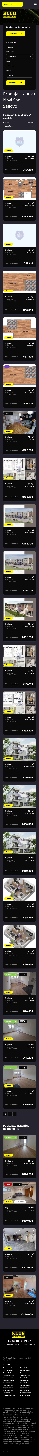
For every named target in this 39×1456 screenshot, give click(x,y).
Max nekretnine (25, 1385)
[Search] (20, 4)
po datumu (9, 126)
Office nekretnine (8, 1375)
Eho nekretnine (24, 1378)
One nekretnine (24, 1390)
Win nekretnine (24, 1380)
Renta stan (6, 1392)
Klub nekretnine (8, 1378)
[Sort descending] (32, 126)
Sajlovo (10, 75)
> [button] (14, 1114)
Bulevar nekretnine (26, 1373)
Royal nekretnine (8, 1373)
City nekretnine (24, 1368)
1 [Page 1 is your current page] (9, 1114)
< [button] (5, 1114)
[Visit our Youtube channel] (17, 1341)
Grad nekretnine (8, 1368)
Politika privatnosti (11, 1344)
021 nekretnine (7, 1370)
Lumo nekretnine (25, 1395)
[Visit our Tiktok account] (29, 1341)
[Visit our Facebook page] (9, 1341)
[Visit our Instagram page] (13, 1341)
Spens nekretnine (8, 1380)
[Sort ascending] (28, 126)
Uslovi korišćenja (28, 1344)
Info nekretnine (25, 1370)
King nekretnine (8, 1387)
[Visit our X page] (21, 1341)
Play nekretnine (8, 1385)
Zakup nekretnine (25, 1392)
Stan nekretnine (8, 1383)
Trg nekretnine (24, 1387)
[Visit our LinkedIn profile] (25, 1341)
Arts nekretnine (8, 1390)
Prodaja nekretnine (9, 1395)
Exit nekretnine (24, 1383)
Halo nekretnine (25, 1375)
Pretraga (15, 82)
